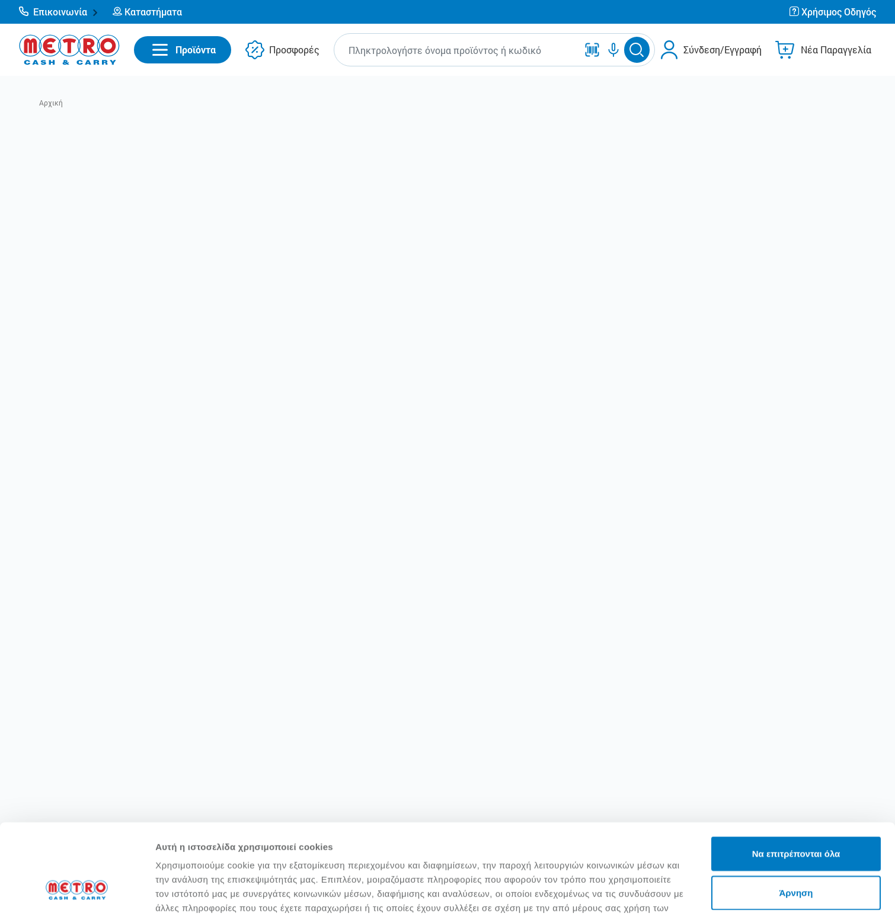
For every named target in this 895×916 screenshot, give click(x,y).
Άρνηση (796, 815)
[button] (58, 12)
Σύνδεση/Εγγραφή (722, 49)
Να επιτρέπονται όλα (796, 776)
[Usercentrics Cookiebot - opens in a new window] (77, 893)
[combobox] (457, 50)
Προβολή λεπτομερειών (704, 893)
